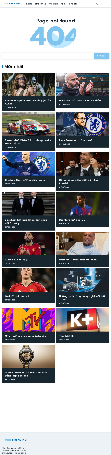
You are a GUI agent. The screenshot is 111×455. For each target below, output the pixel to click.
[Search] (101, 56)
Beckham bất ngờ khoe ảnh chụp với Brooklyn (26, 215)
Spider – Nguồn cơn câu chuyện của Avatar (25, 102)
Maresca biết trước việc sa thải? (77, 100)
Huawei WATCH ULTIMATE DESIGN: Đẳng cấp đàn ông (27, 365)
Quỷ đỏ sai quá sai (15, 288)
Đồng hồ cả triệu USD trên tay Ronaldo (81, 177)
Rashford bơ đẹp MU (71, 213)
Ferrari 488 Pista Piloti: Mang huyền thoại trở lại (26, 140)
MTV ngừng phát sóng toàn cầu (23, 327)
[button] (97, 3)
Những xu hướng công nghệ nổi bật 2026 (79, 290)
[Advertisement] (55, 401)
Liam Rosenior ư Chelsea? (74, 139)
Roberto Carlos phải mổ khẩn (76, 252)
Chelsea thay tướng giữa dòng (23, 177)
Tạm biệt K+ (66, 327)
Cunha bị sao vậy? (15, 252)
